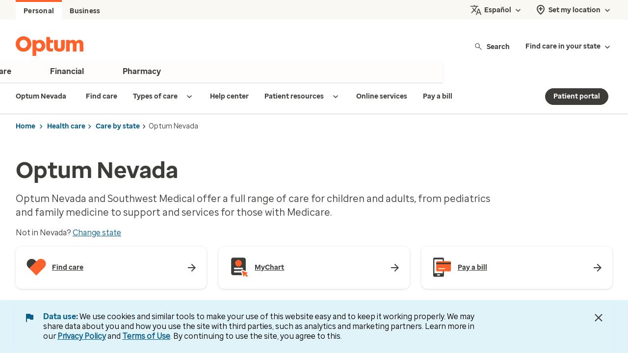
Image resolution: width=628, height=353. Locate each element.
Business (85, 11)
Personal (39, 11)
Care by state (118, 126)
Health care (66, 126)
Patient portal (576, 96)
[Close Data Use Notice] (598, 318)
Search (492, 46)
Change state (97, 232)
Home (25, 126)
